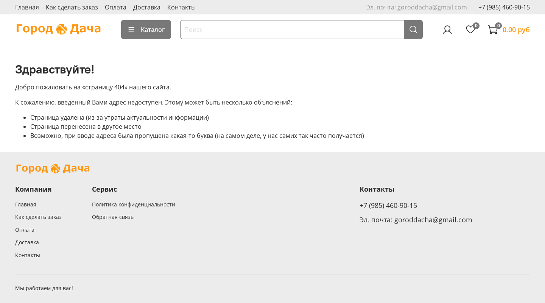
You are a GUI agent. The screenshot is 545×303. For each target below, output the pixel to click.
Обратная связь (113, 216)
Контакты (181, 7)
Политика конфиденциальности (133, 204)
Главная (27, 7)
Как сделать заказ (72, 7)
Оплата (115, 7)
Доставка (146, 7)
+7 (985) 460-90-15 (504, 7)
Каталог (146, 29)
